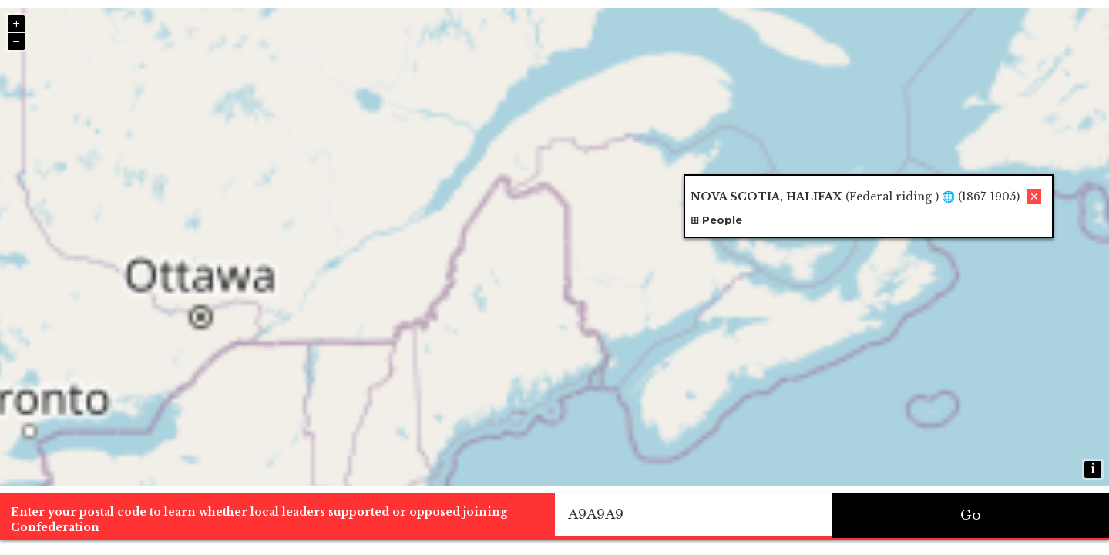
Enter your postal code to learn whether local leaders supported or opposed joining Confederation (259, 519)
